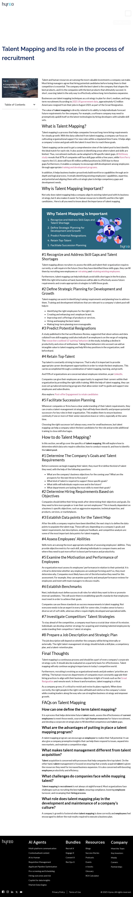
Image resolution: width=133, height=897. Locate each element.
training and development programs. (80, 167)
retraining (83, 271)
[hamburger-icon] (128, 13)
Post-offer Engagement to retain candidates (76, 394)
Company (119, 842)
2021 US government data (85, 101)
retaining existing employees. (106, 271)
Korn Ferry (124, 157)
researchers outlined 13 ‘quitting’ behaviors (67, 340)
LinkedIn (118, 374)
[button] (34, 105)
